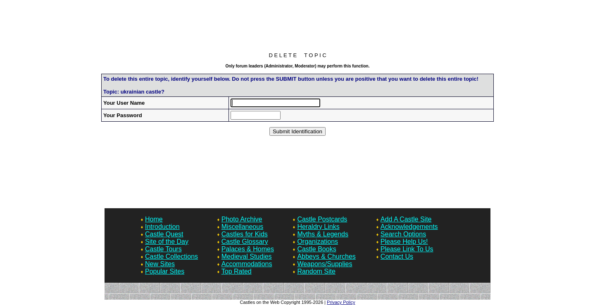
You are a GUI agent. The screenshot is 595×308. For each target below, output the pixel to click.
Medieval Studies (246, 256)
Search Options (403, 234)
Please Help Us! (404, 241)
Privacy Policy (341, 302)
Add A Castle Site (406, 219)
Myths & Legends (322, 234)
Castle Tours (163, 249)
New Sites (160, 263)
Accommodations (246, 263)
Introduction (162, 226)
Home (154, 219)
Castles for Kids (244, 234)
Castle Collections (171, 256)
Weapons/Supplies (324, 263)
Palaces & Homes (247, 249)
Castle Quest (164, 234)
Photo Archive (241, 219)
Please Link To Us (407, 249)
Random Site (316, 271)
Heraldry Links (318, 226)
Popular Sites (164, 271)
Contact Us (397, 256)
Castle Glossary (244, 241)
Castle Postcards (322, 219)
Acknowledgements (409, 226)
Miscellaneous (242, 226)
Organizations (317, 241)
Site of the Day (166, 241)
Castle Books (316, 249)
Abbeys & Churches (326, 256)
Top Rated (236, 271)
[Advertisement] (297, 28)
